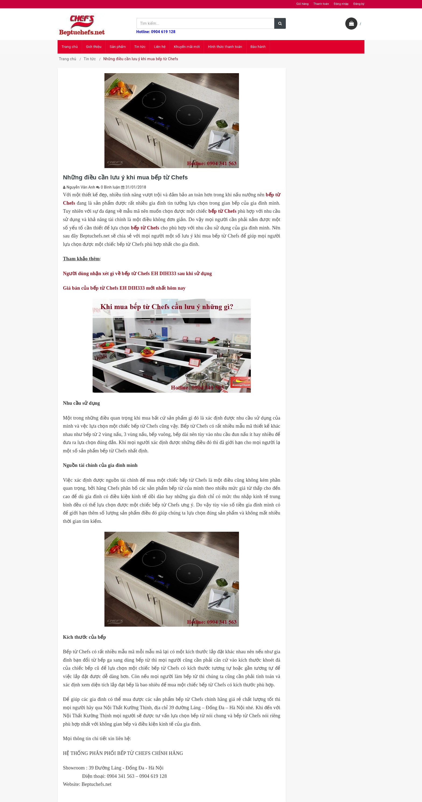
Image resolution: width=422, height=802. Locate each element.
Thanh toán (321, 4)
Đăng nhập (341, 4)
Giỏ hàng (302, 4)
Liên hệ (160, 47)
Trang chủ (70, 47)
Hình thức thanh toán (225, 47)
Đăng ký (358, 4)
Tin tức (140, 47)
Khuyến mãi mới (187, 47)
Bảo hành (258, 47)
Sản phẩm (118, 47)
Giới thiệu (93, 47)
